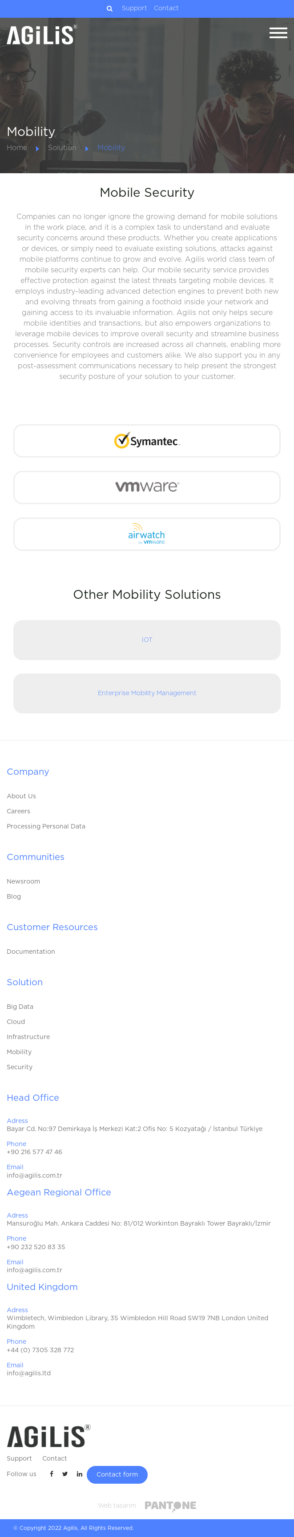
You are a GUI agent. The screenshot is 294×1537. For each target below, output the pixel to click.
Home (17, 147)
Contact (166, 8)
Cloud (16, 1022)
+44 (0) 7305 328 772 (40, 1350)
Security (19, 1067)
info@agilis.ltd (29, 1373)
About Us (21, 796)
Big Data (20, 1007)
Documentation (31, 952)
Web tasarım (117, 1506)
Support (134, 8)
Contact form (117, 1475)
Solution (62, 147)
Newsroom (23, 882)
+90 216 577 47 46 (34, 1152)
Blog (14, 897)
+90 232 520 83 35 (36, 1247)
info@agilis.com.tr (34, 1176)
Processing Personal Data (46, 827)
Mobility (111, 147)
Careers (18, 811)
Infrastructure (28, 1037)
